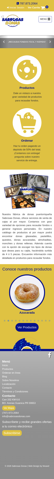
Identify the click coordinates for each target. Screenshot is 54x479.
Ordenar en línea (11, 372)
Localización (8, 384)
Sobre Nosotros (10, 380)
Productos (7, 369)
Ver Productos (27, 327)
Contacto (7, 387)
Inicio (5, 365)
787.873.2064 (27, 3)
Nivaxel (46, 466)
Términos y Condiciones (15, 391)
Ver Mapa (9, 408)
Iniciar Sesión (15, 7)
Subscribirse (12, 433)
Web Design (33, 466)
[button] (4, 41)
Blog (4, 376)
